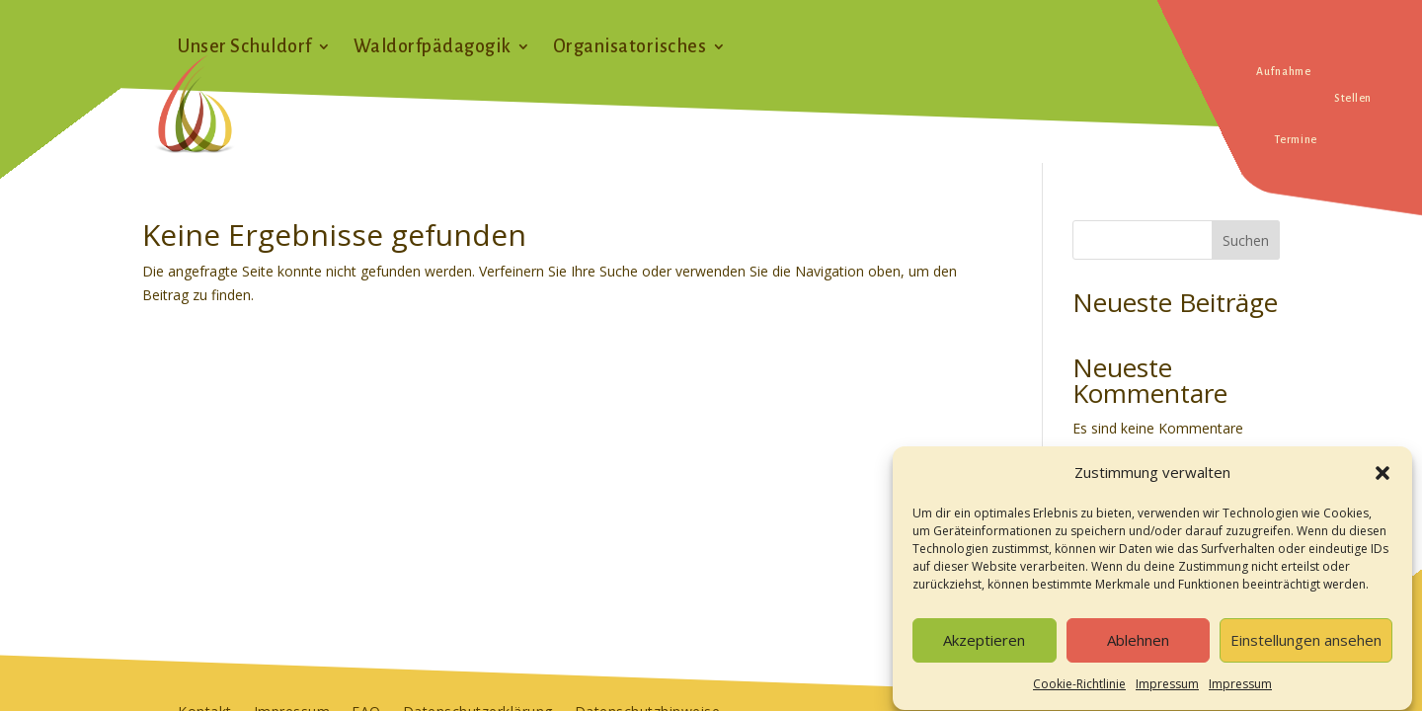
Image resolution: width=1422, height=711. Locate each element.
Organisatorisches (630, 48)
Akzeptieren (984, 649)
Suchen (1246, 240)
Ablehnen (1138, 649)
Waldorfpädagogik (433, 48)
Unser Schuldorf (245, 48)
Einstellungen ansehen (1306, 649)
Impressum (1167, 692)
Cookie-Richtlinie (1079, 692)
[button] (1382, 482)
